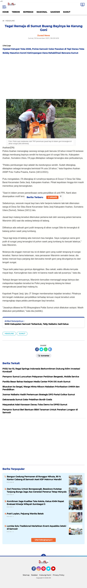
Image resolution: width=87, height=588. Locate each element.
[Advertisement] (43, 76)
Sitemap (26, 575)
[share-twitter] (41, 349)
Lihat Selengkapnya (43, 540)
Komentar (43, 355)
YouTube (55, 569)
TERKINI (16, 12)
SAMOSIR (55, 12)
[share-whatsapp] (46, 349)
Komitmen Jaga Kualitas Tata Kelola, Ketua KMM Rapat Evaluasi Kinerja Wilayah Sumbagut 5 (35, 502)
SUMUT (66, 12)
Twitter (49, 569)
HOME (5, 12)
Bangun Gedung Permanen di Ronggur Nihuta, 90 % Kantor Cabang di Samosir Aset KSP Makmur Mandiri (34, 478)
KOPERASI (28, 12)
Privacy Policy (58, 575)
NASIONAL (42, 12)
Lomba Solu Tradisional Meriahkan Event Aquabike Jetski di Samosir (36, 527)
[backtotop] (43, 556)
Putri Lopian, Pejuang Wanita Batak (25, 513)
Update (52, 197)
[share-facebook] (37, 349)
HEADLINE (9, 334)
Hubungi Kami (45, 575)
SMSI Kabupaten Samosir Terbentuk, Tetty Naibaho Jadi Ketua (37, 324)
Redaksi (34, 575)
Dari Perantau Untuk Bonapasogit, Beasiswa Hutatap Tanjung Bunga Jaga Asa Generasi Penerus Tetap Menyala (36, 490)
